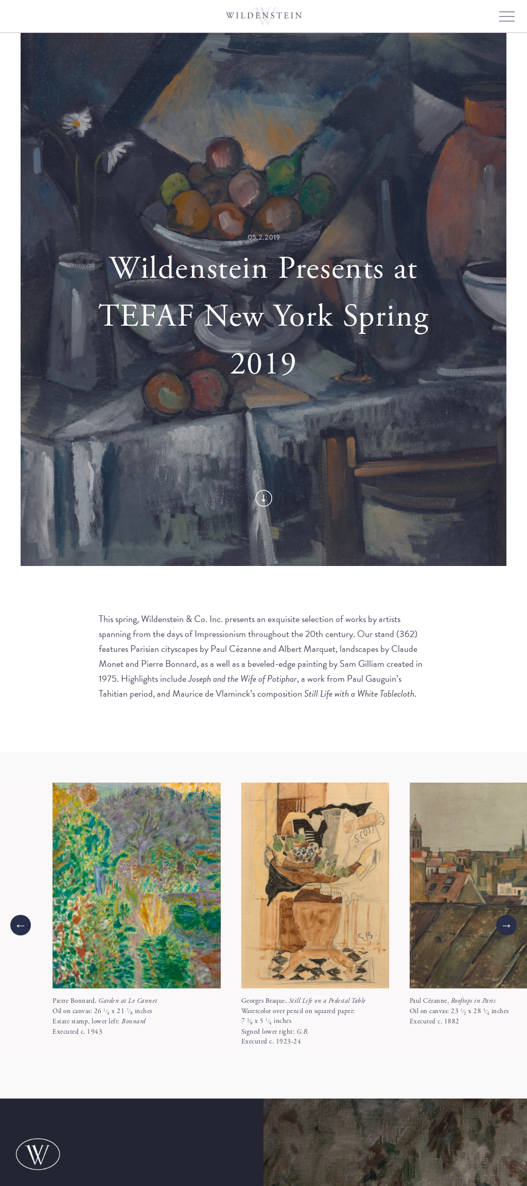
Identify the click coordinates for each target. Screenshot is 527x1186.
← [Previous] (20, 925)
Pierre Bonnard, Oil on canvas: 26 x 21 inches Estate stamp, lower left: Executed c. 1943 (104, 1016)
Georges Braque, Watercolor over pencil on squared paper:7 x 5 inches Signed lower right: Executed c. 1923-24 (303, 1021)
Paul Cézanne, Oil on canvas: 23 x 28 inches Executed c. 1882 (459, 1011)
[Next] (506, 925)
